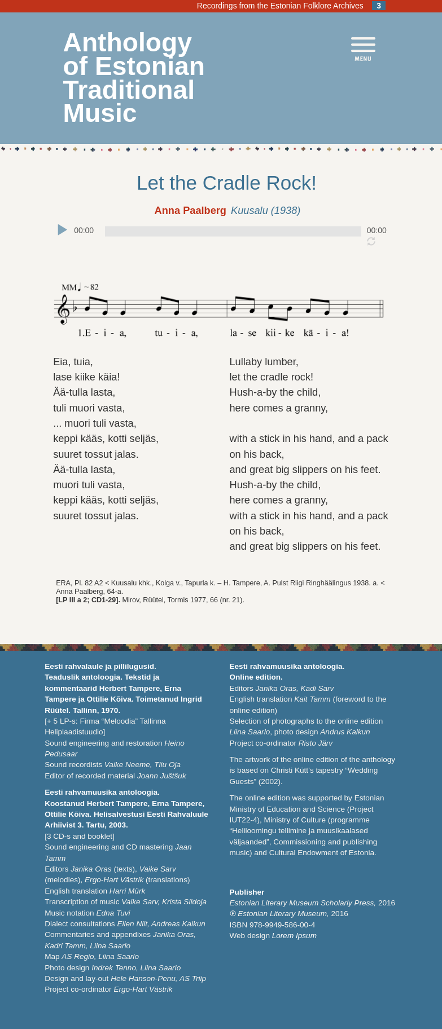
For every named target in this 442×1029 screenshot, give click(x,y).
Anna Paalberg (190, 210)
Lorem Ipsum (294, 935)
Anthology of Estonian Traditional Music (134, 78)
